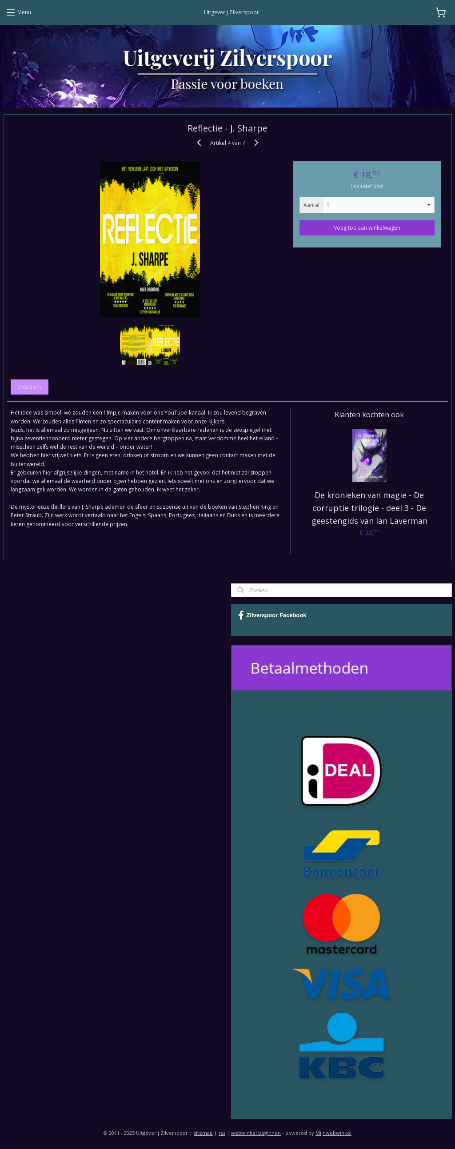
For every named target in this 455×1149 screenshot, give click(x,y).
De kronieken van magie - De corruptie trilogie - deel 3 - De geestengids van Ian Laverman (369, 508)
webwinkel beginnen (256, 1132)
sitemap (203, 1132)
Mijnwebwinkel (333, 1132)
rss (222, 1132)
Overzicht (29, 387)
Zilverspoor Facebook (272, 615)
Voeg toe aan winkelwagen (367, 227)
